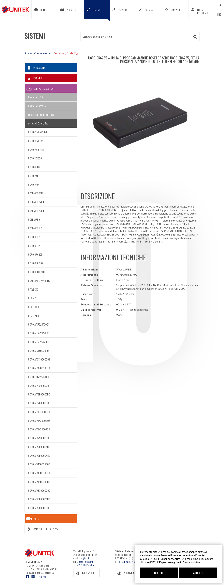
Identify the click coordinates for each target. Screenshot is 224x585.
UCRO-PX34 (33, 184)
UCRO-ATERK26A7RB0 (38, 333)
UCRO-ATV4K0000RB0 (39, 482)
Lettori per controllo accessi (41, 114)
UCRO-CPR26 (34, 237)
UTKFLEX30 (33, 307)
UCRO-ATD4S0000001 (39, 359)
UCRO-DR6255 (35, 254)
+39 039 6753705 (85, 565)
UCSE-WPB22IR (35, 193)
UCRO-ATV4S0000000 (39, 464)
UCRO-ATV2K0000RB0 (39, 455)
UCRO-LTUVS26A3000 (39, 377)
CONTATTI (171, 9)
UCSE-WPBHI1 (34, 219)
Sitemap (43, 576)
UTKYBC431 (33, 289)
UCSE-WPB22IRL (36, 202)
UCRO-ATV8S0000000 (39, 490)
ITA (219, 5)
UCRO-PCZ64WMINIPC (38, 132)
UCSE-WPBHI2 (35, 228)
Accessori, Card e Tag (66, 53)
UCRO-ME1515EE (36, 149)
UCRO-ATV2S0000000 (39, 438)
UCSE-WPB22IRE (36, 211)
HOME (39, 9)
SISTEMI (97, 12)
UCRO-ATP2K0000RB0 (39, 403)
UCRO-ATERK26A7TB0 (38, 342)
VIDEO (32, 518)
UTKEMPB (32, 298)
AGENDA (144, 9)
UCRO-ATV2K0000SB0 (39, 447)
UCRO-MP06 (34, 167)
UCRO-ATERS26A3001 (38, 324)
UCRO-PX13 (33, 176)
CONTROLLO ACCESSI (39, 88)
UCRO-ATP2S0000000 (39, 385)
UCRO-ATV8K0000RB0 (39, 508)
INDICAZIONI (84, 573)
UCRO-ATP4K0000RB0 (39, 429)
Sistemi (28, 53)
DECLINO (158, 573)
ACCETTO (198, 573)
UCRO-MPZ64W (35, 141)
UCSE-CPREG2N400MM (39, 281)
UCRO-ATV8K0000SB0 (39, 499)
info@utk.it (84, 558)
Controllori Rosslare (37, 106)
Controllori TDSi (35, 97)
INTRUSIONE (35, 67)
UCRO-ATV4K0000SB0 (39, 473)
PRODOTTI (67, 9)
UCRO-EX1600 (35, 158)
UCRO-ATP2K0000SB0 (39, 394)
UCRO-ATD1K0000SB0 (39, 368)
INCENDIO (34, 78)
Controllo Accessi (43, 53)
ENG (219, 14)
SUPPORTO (119, 9)
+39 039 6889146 (84, 561)
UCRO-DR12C (34, 246)
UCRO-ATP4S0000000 (39, 412)
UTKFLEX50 (33, 316)
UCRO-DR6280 (35, 263)
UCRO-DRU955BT (36, 272)
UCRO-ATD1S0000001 (39, 350)
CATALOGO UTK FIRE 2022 (41, 529)
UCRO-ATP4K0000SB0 (39, 420)
